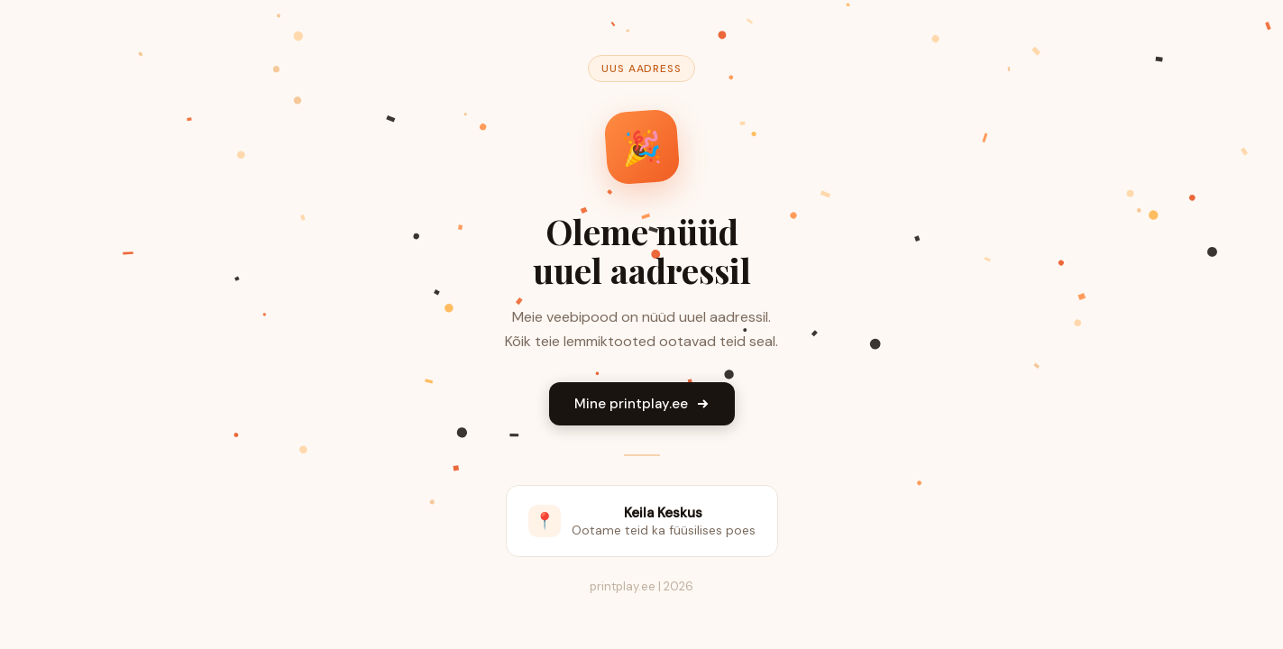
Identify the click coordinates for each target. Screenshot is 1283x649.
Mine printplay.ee (642, 404)
